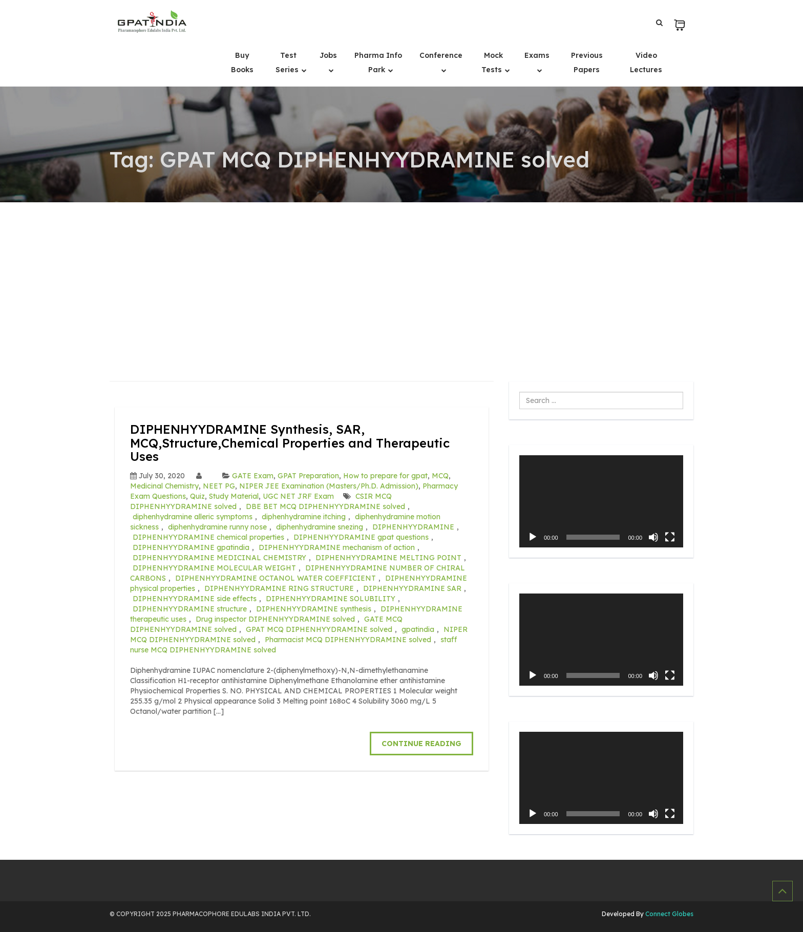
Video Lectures (646, 62)
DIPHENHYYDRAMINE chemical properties (208, 537)
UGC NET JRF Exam (298, 496)
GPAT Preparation (308, 475)
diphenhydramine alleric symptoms (192, 516)
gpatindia (418, 629)
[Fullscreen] (670, 537)
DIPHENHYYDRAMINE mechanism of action (337, 547)
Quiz (197, 496)
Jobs (328, 55)
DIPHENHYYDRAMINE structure (190, 608)
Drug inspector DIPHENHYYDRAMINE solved (275, 619)
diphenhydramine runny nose (217, 527)
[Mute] (653, 537)
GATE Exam (252, 475)
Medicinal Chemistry (164, 486)
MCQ (440, 475)
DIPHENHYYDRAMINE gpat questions (361, 537)
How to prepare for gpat (385, 475)
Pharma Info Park (378, 62)
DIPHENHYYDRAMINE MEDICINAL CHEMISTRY (219, 557)
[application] (601, 501)
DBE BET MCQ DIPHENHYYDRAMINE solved (325, 506)
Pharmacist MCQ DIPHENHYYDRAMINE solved (348, 639)
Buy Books (242, 62)
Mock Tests (492, 62)
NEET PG (219, 486)
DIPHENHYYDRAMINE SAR (412, 588)
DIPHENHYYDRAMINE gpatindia (191, 547)
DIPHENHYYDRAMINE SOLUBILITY (330, 598)
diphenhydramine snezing (319, 527)
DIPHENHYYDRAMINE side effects (195, 598)
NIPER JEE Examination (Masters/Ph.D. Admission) (328, 486)
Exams (537, 55)
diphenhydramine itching (304, 516)
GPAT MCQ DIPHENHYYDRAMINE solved (319, 629)
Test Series (288, 62)
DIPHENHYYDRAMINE (413, 527)
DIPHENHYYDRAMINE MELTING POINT (388, 557)
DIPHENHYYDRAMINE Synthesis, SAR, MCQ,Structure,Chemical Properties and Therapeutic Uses (290, 442)
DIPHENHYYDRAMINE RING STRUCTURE (279, 588)
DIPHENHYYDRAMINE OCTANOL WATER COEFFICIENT (275, 578)
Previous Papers (587, 62)
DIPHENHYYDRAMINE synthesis (313, 608)
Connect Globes (668, 914)
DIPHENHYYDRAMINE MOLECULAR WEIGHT (214, 568)
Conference (440, 55)
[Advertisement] (401, 279)
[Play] (532, 537)
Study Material (234, 496)
